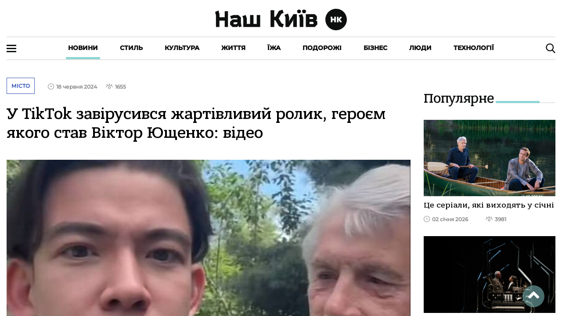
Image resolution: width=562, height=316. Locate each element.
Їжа (274, 48)
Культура (182, 48)
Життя (233, 48)
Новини (83, 48)
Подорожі (322, 48)
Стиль (131, 48)
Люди (420, 48)
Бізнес (375, 48)
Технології (474, 48)
